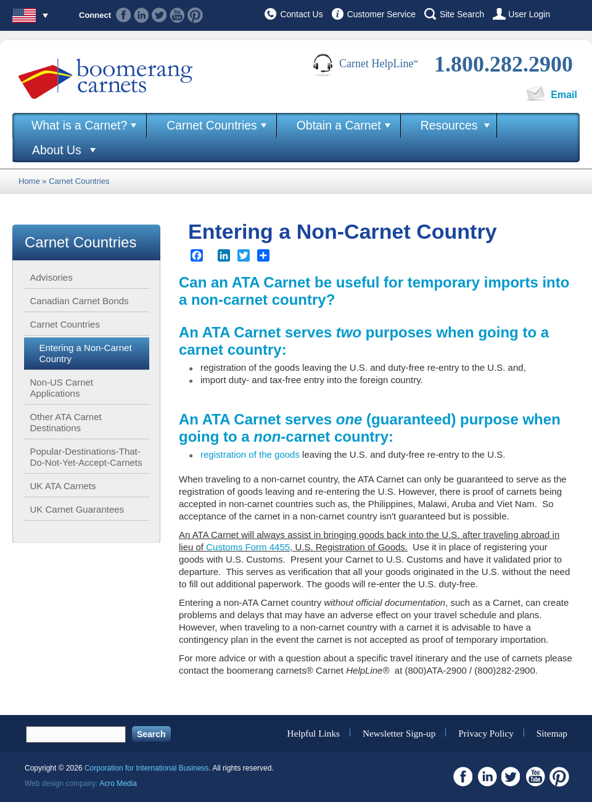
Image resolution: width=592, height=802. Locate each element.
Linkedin (141, 15)
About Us (56, 150)
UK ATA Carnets (63, 486)
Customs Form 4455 (248, 547)
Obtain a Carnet (339, 125)
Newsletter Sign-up (399, 733)
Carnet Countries (211, 125)
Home (29, 181)
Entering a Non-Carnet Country (85, 353)
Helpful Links (313, 733)
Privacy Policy (486, 733)
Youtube (177, 15)
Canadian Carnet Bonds (79, 301)
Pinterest (195, 15)
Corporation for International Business (146, 768)
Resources (449, 125)
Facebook (123, 15)
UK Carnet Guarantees (77, 509)
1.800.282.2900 (503, 64)
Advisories (51, 277)
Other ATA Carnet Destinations (66, 422)
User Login (529, 14)
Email (564, 94)
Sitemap (551, 733)
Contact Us (301, 14)
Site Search (462, 14)
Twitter (159, 15)
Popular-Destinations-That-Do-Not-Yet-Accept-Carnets (86, 457)
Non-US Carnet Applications (62, 388)
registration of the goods (250, 454)
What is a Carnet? (79, 125)
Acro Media (118, 783)
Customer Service (381, 14)
